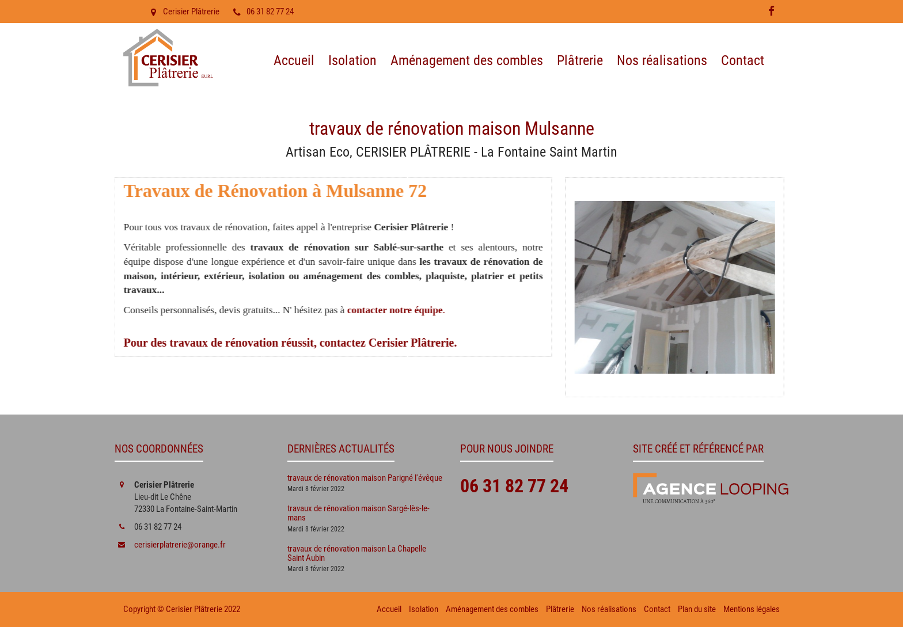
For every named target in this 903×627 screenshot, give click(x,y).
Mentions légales (751, 609)
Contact (742, 60)
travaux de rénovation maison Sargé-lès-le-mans (358, 513)
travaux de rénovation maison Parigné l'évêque (364, 478)
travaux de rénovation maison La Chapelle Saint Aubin (356, 553)
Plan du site (697, 609)
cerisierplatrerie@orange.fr (180, 544)
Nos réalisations (662, 60)
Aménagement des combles (466, 60)
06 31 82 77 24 (262, 11)
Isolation (352, 60)
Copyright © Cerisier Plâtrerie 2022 (181, 609)
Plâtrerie (580, 60)
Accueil (294, 60)
